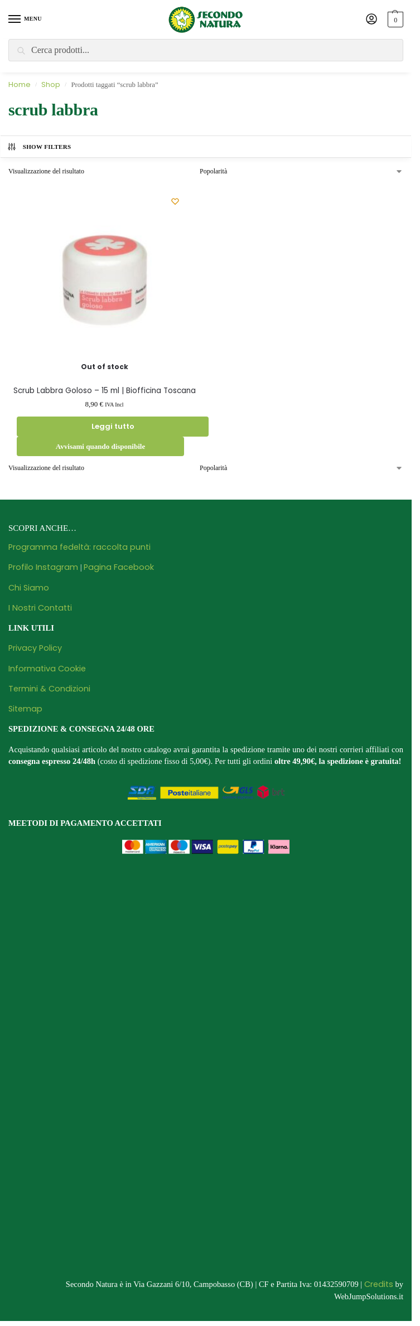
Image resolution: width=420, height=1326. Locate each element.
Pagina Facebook (119, 567)
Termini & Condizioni (49, 688)
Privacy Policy (35, 648)
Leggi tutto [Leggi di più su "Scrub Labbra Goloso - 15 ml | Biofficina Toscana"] (112, 426)
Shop (50, 84)
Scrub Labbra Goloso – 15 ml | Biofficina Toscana (104, 390)
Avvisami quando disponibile (100, 446)
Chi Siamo (28, 587)
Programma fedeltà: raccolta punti (79, 547)
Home (19, 84)
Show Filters (39, 147)
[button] (394, 19)
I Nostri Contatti (40, 607)
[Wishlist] (175, 201)
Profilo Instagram (43, 567)
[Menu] (25, 19)
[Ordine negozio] (301, 171)
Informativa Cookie (47, 668)
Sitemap (25, 708)
